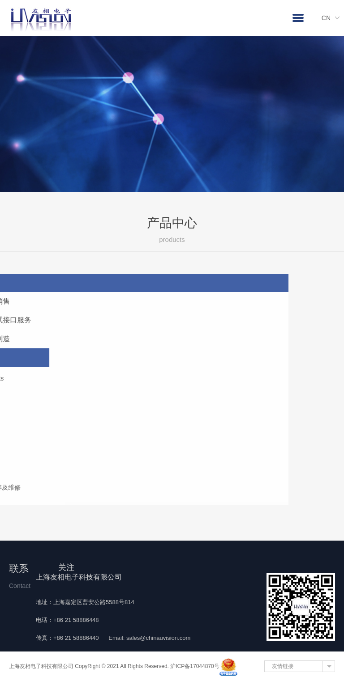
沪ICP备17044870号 (194, 666)
